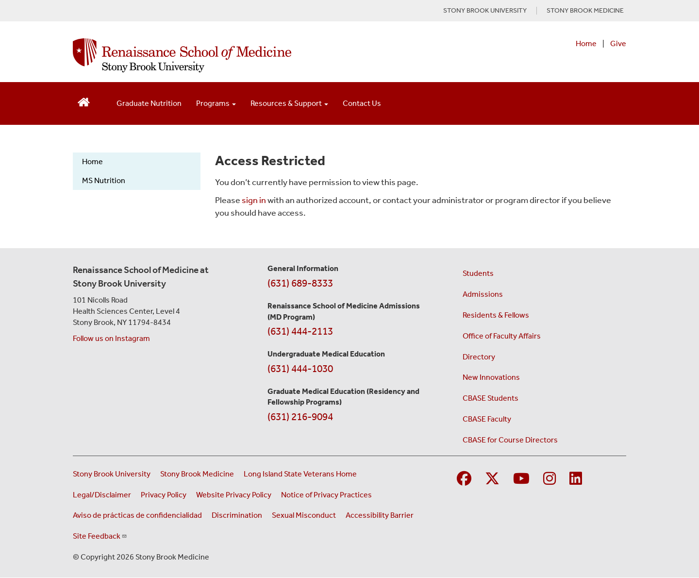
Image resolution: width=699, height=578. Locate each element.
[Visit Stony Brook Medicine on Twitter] (492, 479)
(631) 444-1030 (300, 368)
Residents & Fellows (496, 315)
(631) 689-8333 (300, 283)
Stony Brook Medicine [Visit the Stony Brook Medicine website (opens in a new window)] (197, 473)
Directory (479, 356)
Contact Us (362, 103)
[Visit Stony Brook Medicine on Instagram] (549, 479)
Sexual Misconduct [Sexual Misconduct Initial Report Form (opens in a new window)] (304, 515)
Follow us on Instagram (111, 338)
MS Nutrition (103, 180)
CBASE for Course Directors (510, 439)
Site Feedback (100, 536)
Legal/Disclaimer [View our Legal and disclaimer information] (102, 494)
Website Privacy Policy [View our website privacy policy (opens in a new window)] (233, 494)
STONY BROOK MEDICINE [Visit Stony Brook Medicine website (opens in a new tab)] (585, 11)
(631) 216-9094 (300, 417)
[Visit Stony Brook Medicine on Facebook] (464, 479)
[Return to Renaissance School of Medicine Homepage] (84, 101)
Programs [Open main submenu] (216, 103)
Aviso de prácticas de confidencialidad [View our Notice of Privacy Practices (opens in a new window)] (137, 515)
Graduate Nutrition (149, 103)
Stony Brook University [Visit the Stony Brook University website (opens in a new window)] (111, 473)
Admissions (483, 294)
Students (478, 273)
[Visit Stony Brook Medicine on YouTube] (521, 479)
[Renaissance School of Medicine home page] (249, 55)
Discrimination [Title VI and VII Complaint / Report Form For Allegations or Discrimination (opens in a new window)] (237, 515)
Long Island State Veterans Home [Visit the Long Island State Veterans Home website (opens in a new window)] (300, 473)
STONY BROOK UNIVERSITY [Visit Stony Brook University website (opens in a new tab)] (485, 11)
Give (618, 43)
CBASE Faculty (487, 419)
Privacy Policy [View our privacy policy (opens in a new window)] (163, 494)
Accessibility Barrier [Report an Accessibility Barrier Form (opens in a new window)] (380, 515)
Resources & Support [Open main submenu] (289, 103)
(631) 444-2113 (300, 331)
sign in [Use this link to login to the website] (254, 200)
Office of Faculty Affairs (502, 335)
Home (586, 43)
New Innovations (491, 377)
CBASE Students (490, 398)
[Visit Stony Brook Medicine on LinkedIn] (576, 479)
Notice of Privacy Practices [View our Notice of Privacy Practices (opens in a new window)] (326, 494)
